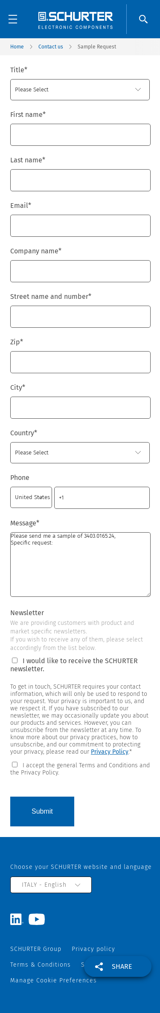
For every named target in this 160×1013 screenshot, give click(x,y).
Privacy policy (93, 949)
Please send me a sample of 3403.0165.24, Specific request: (80, 564)
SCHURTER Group (35, 949)
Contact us (50, 47)
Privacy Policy (109, 751)
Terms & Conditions (40, 964)
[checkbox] (80, 768)
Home (17, 47)
